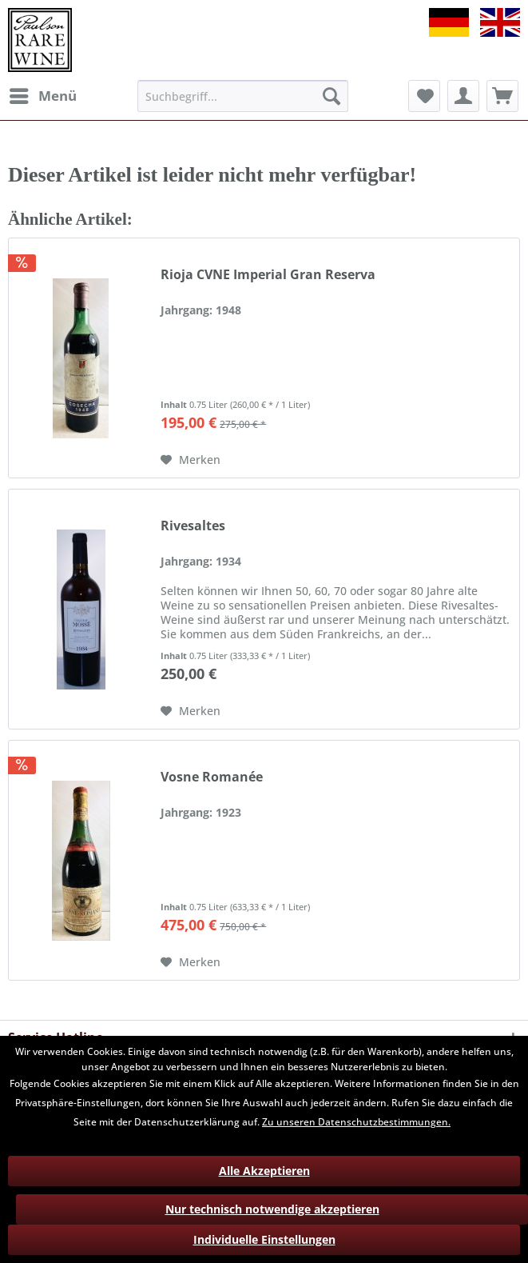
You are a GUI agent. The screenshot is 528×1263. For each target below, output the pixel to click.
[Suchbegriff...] (242, 96)
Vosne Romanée (212, 777)
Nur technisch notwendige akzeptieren (272, 1209)
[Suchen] (331, 96)
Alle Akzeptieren (264, 1170)
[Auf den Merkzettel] (190, 460)
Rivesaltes (193, 526)
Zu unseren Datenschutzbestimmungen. (356, 1122)
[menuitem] (42, 96)
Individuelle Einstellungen (264, 1239)
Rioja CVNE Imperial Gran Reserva (268, 274)
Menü (43, 94)
